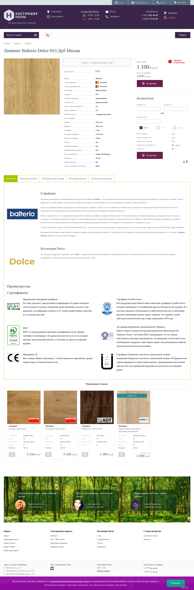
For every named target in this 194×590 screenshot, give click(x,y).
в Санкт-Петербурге (90, 11)
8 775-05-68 (151, 572)
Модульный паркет (11, 550)
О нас (99, 536)
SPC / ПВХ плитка (57, 539)
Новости (147, 539)
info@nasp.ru (152, 11)
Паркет (6, 536)
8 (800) (150, 19)
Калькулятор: (145, 98)
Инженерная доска (11, 539)
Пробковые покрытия (58, 543)
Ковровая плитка (56, 547)
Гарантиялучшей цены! (179, 61)
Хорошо (175, 583)
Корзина (173, 13)
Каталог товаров (103, 571)
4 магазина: (56, 11)
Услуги (100, 543)
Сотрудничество (103, 539)
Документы (101, 547)
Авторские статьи (150, 536)
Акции (172, 17)
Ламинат (53, 536)
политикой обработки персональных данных (70, 581)
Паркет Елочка (9, 543)
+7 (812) (149, 15)
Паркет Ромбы (9, 547)
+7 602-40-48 (150, 568)
